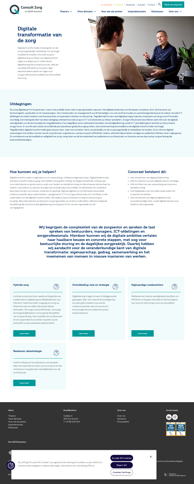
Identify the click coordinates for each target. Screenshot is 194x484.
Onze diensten (14, 418)
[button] (10, 465)
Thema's (12, 416)
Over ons (121, 416)
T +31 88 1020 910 (71, 421)
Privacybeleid (123, 421)
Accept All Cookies (122, 458)
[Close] (151, 457)
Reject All (122, 465)
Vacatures (130, 4)
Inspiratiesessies (137, 11)
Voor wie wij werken (111, 11)
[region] (84, 465)
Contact (151, 4)
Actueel (141, 4)
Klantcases (157, 11)
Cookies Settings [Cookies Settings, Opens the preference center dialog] (122, 472)
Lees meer (24, 333)
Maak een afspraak (173, 4)
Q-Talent (119, 4)
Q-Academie (106, 4)
